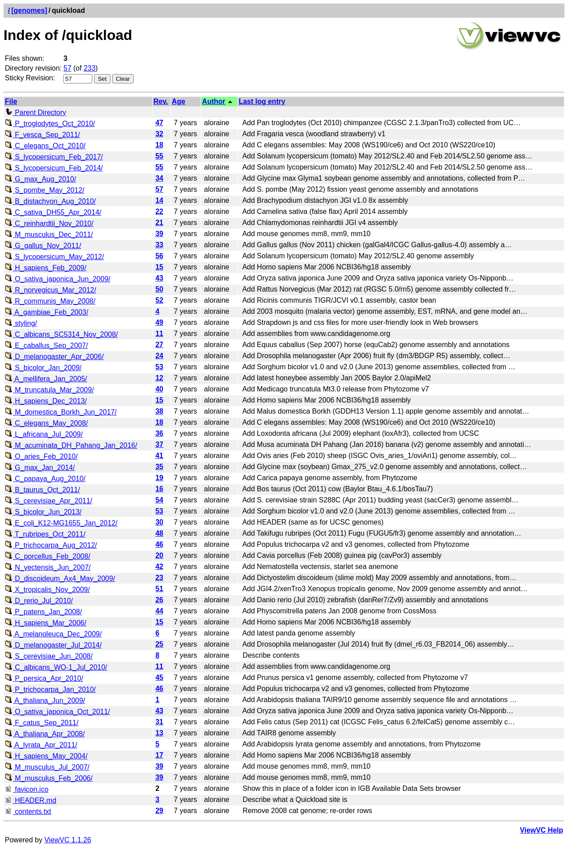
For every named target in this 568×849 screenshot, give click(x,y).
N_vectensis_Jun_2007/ (48, 567)
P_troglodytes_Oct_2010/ (50, 123)
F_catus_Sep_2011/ (42, 723)
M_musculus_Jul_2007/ (47, 767)
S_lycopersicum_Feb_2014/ (54, 168)
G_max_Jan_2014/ (40, 467)
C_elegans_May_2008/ (46, 423)
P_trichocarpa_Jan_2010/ (50, 689)
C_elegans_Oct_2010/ (45, 146)
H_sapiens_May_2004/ (46, 756)
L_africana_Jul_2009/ (44, 434)
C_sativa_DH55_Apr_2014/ (53, 212)
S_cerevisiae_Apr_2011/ (48, 501)
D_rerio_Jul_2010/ (39, 600)
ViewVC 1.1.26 (67, 840)
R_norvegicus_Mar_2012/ (50, 290)
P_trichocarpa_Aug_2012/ (51, 545)
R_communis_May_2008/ (50, 301)
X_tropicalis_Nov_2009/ (47, 589)
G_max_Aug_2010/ (40, 179)
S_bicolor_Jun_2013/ (43, 512)
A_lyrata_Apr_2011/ (41, 745)
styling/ (21, 323)
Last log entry (262, 101)
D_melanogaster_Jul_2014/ (53, 645)
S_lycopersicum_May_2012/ (54, 257)
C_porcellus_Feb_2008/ (47, 556)
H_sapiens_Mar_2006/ (45, 623)
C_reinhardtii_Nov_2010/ (49, 223)
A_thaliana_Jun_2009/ (45, 700)
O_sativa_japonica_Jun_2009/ (57, 279)
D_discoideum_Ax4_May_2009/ (60, 578)
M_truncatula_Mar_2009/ (49, 390)
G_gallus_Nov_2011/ (43, 245)
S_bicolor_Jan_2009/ (43, 367)
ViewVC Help (541, 830)
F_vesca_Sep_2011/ (42, 134)
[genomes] (29, 10)
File (11, 101)
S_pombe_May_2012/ (44, 190)
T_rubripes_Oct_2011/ (45, 534)
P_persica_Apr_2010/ (44, 678)
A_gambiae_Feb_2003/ (46, 312)
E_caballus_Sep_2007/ (46, 345)
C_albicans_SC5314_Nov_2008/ (61, 334)
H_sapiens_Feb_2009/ (45, 268)
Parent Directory (35, 112)
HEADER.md (30, 800)
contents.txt (28, 811)
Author (213, 101)
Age (178, 101)
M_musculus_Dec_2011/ (49, 234)
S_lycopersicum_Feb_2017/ (54, 157)
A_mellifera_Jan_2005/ (46, 379)
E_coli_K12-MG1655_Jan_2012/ (61, 523)
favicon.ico (26, 789)
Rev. (161, 101)
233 (89, 68)
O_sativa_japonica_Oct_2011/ (57, 711)
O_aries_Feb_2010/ (41, 456)
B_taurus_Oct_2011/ (42, 490)
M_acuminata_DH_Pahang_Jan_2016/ (71, 445)
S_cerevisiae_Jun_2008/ (49, 656)
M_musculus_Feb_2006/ (49, 778)
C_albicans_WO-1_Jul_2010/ (56, 667)
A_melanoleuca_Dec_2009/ (53, 634)
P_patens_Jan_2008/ (43, 612)
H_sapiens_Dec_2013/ (46, 401)
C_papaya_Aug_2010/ (45, 478)
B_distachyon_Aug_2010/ (50, 201)
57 (67, 68)
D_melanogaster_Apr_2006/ (54, 356)
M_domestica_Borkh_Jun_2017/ (61, 412)
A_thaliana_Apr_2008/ (45, 734)
